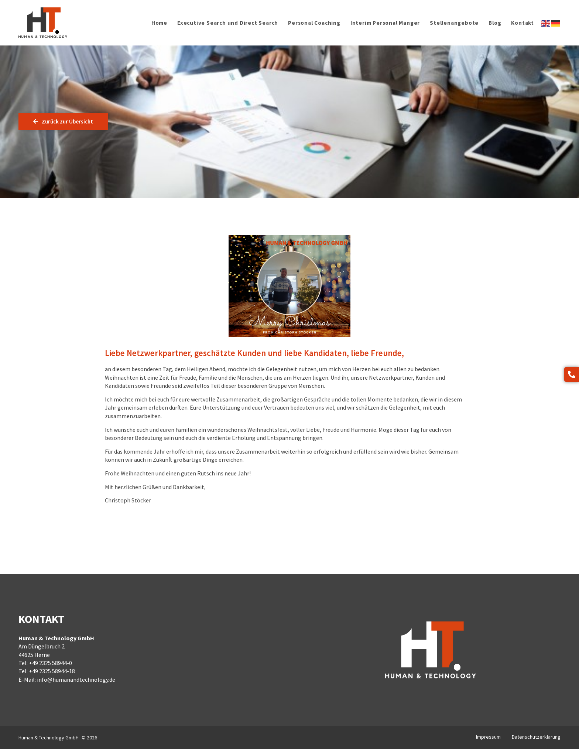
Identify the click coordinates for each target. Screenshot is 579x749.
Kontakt (522, 22)
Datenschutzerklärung (536, 736)
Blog (495, 22)
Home (159, 22)
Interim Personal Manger (385, 22)
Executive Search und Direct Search (227, 22)
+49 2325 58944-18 (52, 671)
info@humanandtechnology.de (76, 679)
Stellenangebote (454, 22)
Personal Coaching (314, 22)
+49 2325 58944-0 (50, 663)
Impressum (488, 736)
